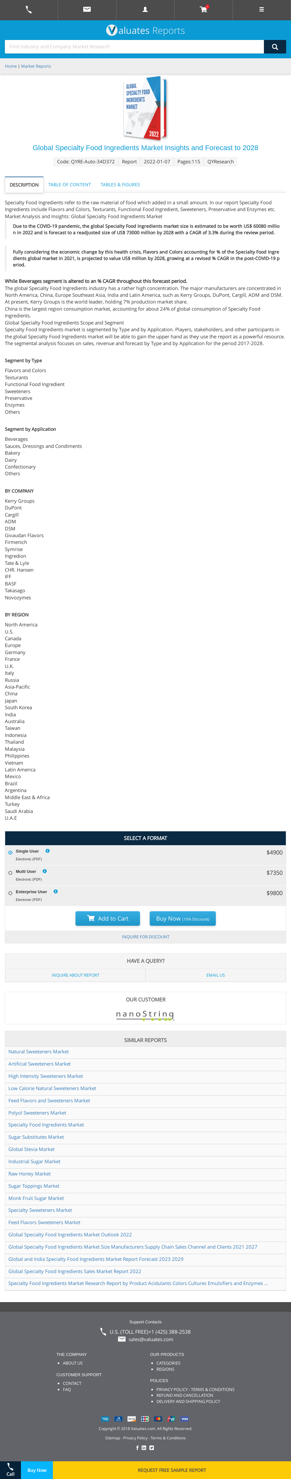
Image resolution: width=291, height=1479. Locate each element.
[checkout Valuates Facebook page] (138, 1448)
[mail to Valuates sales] (87, 10)
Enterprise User (31, 891)
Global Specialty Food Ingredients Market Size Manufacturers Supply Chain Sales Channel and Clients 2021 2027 (132, 1246)
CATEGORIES (168, 1363)
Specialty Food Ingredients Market (46, 1124)
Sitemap (112, 1438)
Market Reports (36, 66)
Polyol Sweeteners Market (37, 1112)
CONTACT (72, 1383)
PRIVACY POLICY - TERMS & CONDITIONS (195, 1389)
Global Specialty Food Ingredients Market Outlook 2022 (70, 1234)
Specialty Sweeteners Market (40, 1210)
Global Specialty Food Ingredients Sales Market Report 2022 (74, 1271)
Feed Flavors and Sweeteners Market (49, 1100)
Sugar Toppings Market (33, 1186)
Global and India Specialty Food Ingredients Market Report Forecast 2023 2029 (96, 1259)
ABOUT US (73, 1363)
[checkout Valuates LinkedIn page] (145, 1448)
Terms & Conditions (168, 1438)
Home (11, 66)
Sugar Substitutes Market (36, 1137)
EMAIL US (215, 975)
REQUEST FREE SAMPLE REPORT (172, 1470)
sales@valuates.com (151, 1339)
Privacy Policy (135, 1438)
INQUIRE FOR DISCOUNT (145, 937)
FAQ (67, 1389)
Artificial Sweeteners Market (39, 1063)
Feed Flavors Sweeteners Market (44, 1222)
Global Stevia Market (31, 1149)
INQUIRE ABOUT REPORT (75, 975)
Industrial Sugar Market (34, 1161)
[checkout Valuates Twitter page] (152, 1448)
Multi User (26, 871)
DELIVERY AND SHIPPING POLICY (188, 1401)
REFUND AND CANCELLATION (184, 1395)
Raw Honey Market (29, 1173)
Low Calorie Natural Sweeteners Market (52, 1088)
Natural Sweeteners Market (38, 1051)
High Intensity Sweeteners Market (45, 1076)
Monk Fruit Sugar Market (36, 1198)
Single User (27, 851)
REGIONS (165, 1369)
